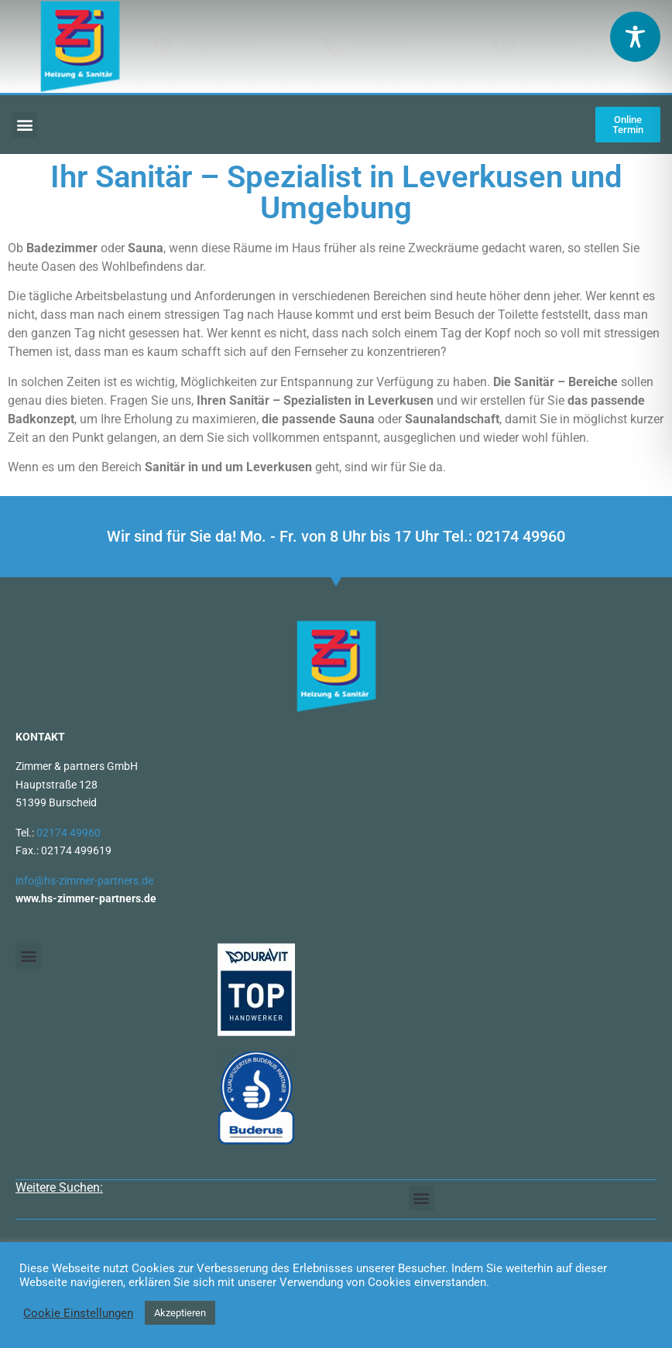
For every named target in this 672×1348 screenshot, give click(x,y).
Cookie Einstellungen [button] (78, 1313)
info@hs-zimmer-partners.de (84, 880)
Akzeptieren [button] (180, 1313)
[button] (24, 125)
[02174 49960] (333, 46)
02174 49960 (379, 44)
